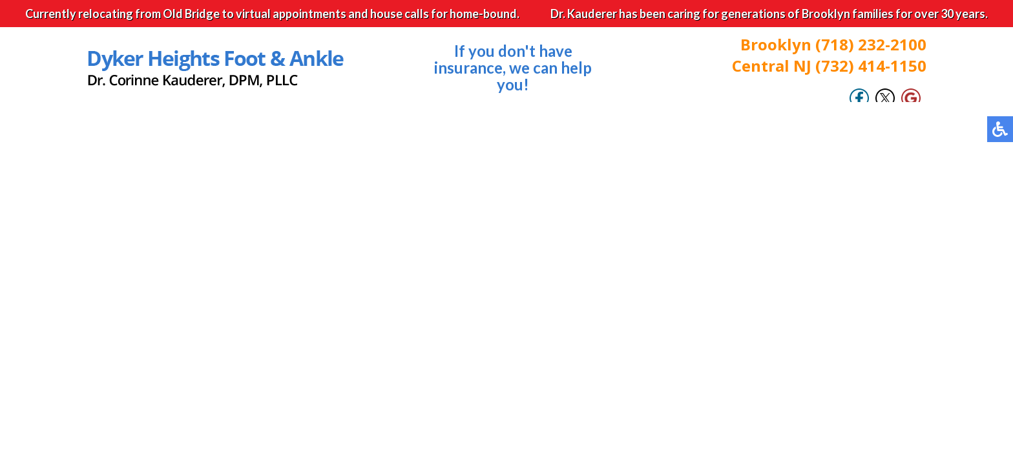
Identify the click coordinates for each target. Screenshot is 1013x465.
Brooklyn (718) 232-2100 (833, 44)
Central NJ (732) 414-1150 (829, 65)
